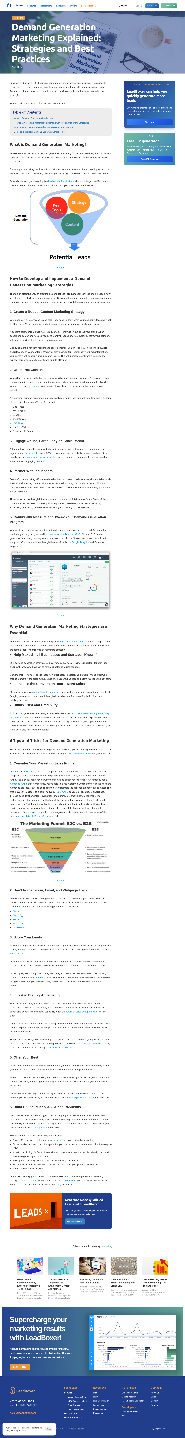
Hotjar (16, 919)
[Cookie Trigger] (76, 1429)
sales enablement (82, 753)
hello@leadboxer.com (23, 1412)
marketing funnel (18, 783)
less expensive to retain (81, 1097)
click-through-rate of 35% (60, 1047)
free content (33, 386)
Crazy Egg (18, 915)
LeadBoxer (18, 927)
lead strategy (16, 953)
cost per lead (41, 1127)
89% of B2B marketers (72, 641)
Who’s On (18, 923)
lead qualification (27, 1180)
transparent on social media (40, 457)
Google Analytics (80, 542)
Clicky (16, 911)
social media (31, 453)
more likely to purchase (46, 692)
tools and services (66, 1180)
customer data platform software (32, 816)
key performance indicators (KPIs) (62, 534)
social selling (59, 1140)
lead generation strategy (61, 181)
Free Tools (18, 423)
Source (60, 267)
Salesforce (29, 771)
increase (38, 977)
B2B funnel (62, 792)
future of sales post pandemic (81, 1011)
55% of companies (88, 1043)
